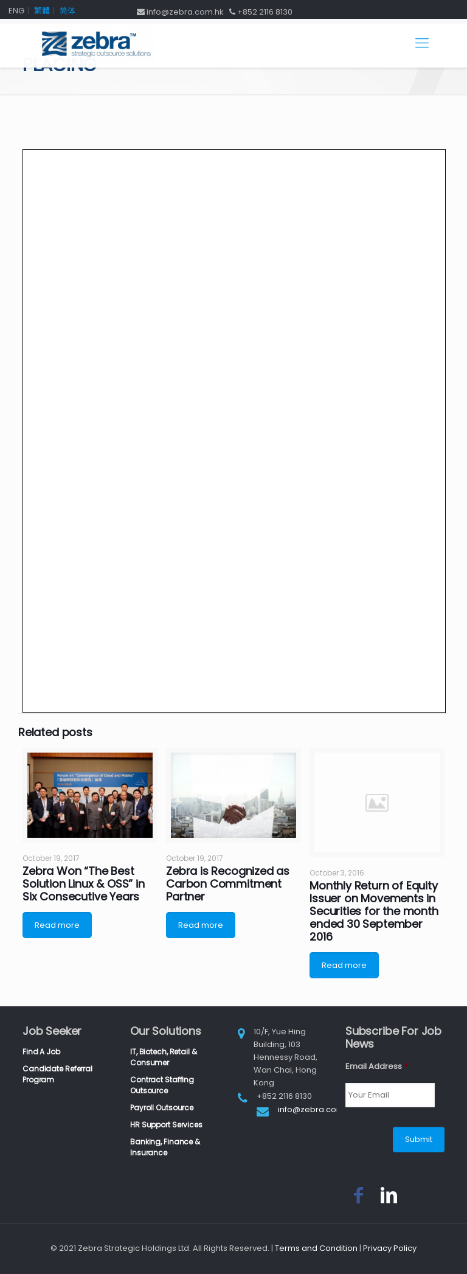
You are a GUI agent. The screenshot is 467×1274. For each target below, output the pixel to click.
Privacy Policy (390, 1248)
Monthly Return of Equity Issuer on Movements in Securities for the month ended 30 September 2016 (374, 911)
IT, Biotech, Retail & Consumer (163, 1057)
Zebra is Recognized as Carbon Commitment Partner (227, 883)
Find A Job (41, 1051)
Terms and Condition (316, 1248)
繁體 (42, 10)
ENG (16, 10)
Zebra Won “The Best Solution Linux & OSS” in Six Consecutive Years (83, 883)
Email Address (376, 1067)
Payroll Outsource (161, 1107)
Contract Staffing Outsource (162, 1085)
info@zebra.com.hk (316, 1109)
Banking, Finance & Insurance (165, 1147)
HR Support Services (166, 1124)
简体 (67, 10)
